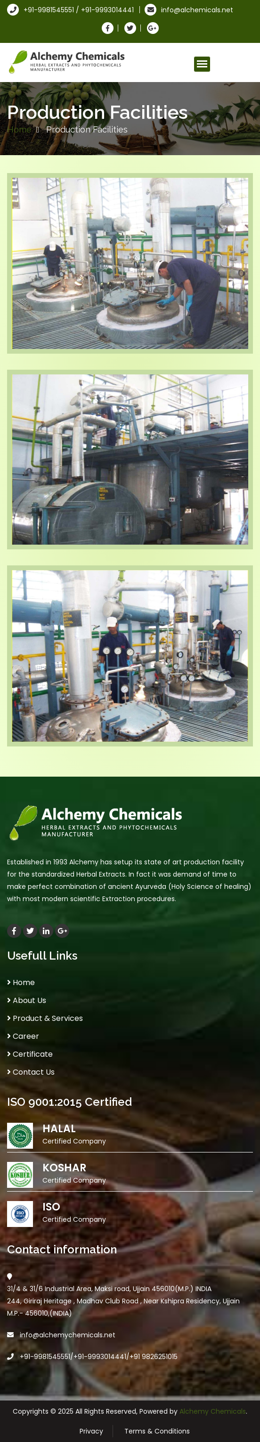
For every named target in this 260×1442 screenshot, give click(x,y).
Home (19, 129)
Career (23, 1036)
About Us (26, 1000)
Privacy (91, 1431)
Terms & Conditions (157, 1431)
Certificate (30, 1054)
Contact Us (31, 1072)
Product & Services (45, 1018)
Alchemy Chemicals (212, 1411)
